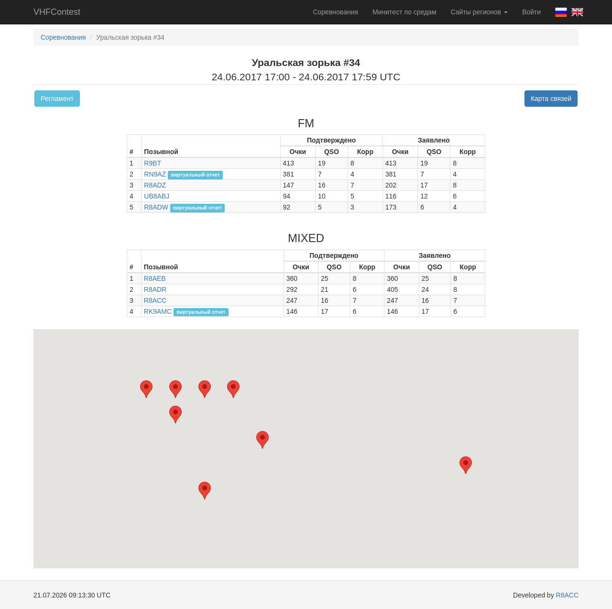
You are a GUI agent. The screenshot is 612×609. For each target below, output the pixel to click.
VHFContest (56, 12)
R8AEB (155, 278)
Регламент (57, 98)
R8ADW (156, 207)
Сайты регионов (479, 12)
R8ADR (155, 289)
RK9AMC (158, 311)
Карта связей (551, 98)
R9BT (152, 163)
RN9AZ (155, 174)
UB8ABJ (156, 196)
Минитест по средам (404, 12)
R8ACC (155, 300)
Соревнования (335, 12)
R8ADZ (155, 185)
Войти (531, 12)
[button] (233, 389)
